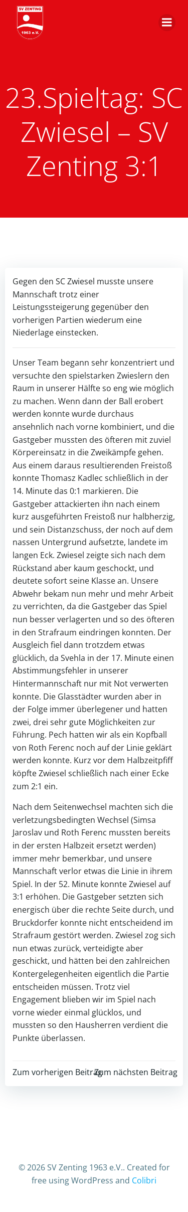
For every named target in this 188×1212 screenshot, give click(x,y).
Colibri (144, 1180)
